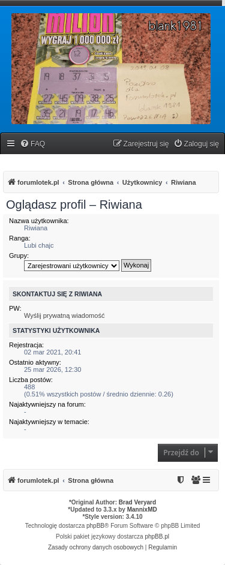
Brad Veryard (137, 502)
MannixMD (142, 509)
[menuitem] (32, 144)
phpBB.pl (157, 536)
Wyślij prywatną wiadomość (64, 315)
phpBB (95, 525)
